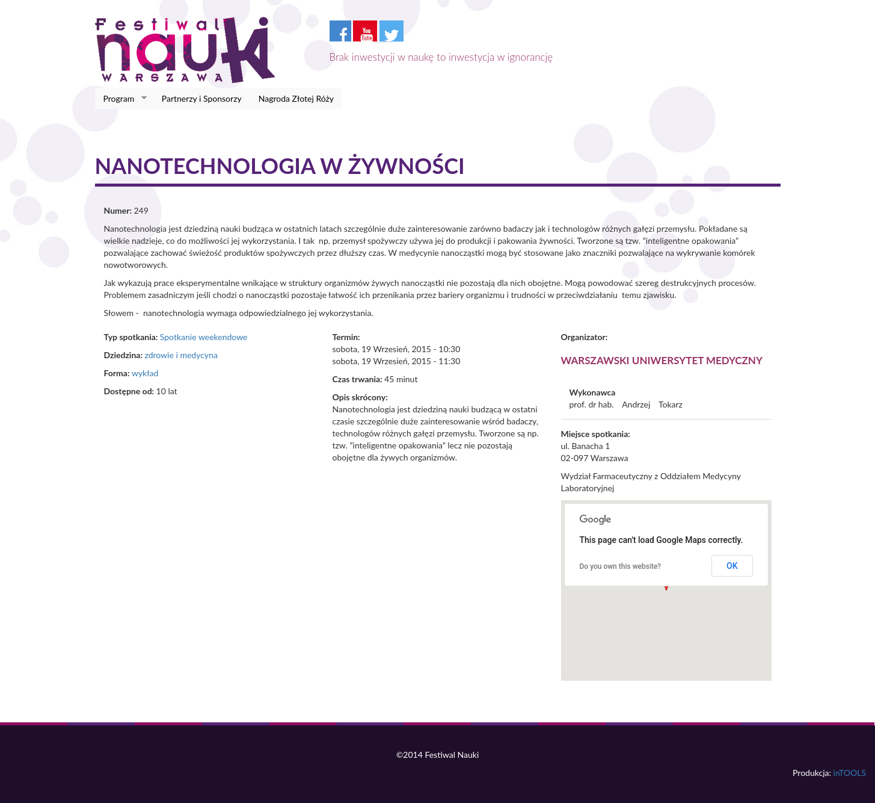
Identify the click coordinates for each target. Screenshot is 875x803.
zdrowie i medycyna (180, 355)
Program (121, 98)
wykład (145, 373)
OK (732, 566)
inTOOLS (850, 772)
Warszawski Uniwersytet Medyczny (662, 360)
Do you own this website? (621, 566)
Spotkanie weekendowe (204, 337)
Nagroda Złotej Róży (296, 98)
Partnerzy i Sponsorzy (202, 98)
